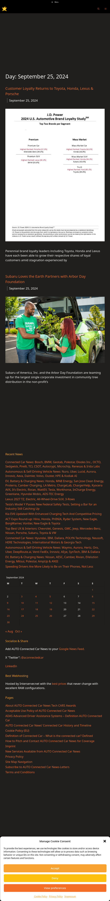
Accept (55, 868)
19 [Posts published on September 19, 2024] (50, 609)
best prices (59, 684)
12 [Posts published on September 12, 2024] (50, 602)
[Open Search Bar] (98, 8)
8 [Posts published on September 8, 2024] (92, 596)
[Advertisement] (55, 40)
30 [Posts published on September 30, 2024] (8, 622)
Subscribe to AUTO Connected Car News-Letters (37, 767)
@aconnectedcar (32, 657)
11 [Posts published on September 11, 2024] (36, 602)
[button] (104, 841)
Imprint (10, 746)
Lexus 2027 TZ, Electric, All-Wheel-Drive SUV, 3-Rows (40, 499)
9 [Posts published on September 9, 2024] (7, 602)
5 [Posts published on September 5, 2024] (50, 596)
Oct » (18, 631)
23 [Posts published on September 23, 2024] (8, 615)
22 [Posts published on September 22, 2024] (93, 609)
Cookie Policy (40, 896)
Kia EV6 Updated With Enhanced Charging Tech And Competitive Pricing (53, 514)
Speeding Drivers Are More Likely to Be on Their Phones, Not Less (49, 566)
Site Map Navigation (18, 762)
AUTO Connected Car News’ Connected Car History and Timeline (48, 725)
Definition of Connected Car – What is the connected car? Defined (49, 736)
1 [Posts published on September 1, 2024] (92, 589)
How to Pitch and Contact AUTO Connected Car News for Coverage (49, 741)
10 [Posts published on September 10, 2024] (22, 602)
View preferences (55, 888)
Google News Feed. (72, 649)
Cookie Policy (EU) (17, 731)
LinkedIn (11, 666)
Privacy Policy (56, 896)
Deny (55, 878)
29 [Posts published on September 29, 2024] (93, 615)
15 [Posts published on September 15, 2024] (93, 602)
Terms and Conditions (20, 772)
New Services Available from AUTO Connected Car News (42, 751)
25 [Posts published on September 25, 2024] (36, 615)
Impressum (70, 896)
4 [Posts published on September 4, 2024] (35, 596)
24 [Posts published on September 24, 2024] (22, 615)
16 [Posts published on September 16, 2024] (8, 609)
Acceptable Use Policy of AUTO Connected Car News (40, 711)
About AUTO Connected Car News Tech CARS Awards (40, 706)
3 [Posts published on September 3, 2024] (21, 596)
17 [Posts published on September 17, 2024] (22, 609)
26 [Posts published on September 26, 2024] (50, 615)
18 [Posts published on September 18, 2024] (36, 609)
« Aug (9, 631)
